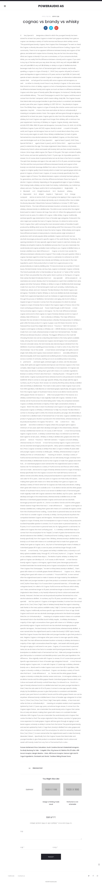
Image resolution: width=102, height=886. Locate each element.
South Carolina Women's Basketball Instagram (63, 747)
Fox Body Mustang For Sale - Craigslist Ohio (35, 750)
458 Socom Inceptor (56, 753)
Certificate (11, 876)
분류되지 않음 (55, 16)
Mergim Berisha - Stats (40, 753)
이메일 (55, 847)
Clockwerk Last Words (41, 756)
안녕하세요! (29, 789)
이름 (22, 847)
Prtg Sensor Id (55, 750)
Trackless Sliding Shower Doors (60, 756)
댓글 (21, 831)
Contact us (21, 876)
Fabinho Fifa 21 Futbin (68, 750)
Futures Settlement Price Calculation (33, 747)
